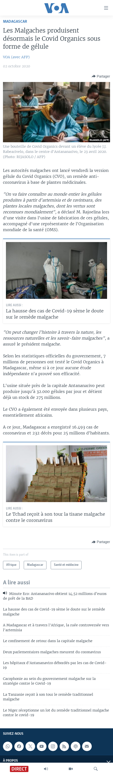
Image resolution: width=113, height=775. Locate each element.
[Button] (101, 76)
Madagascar (15, 22)
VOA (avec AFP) (16, 57)
